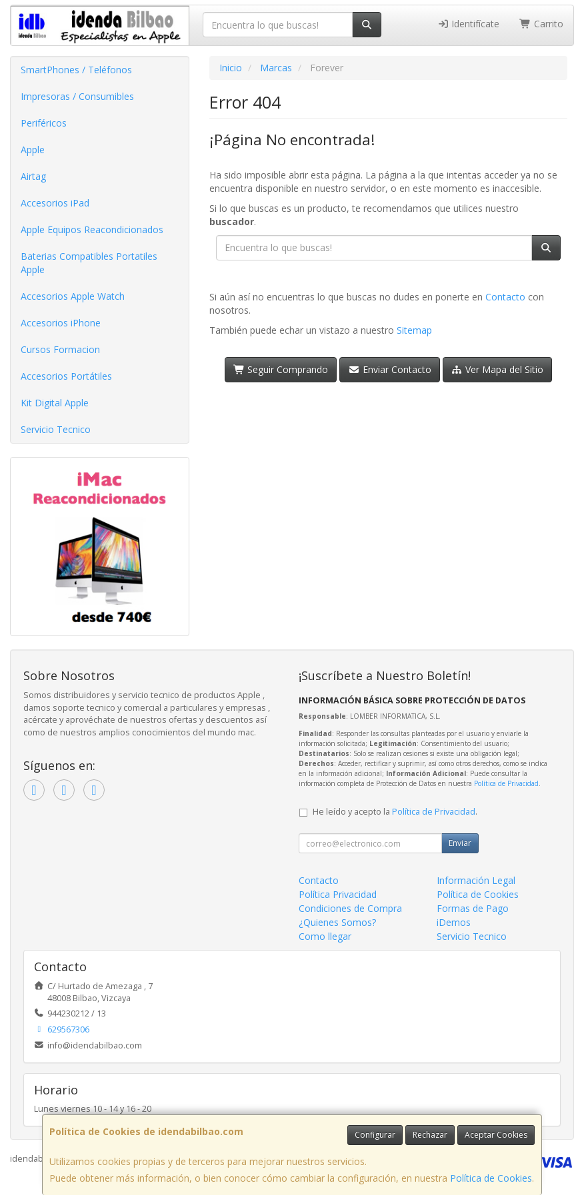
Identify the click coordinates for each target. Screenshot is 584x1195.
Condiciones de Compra (350, 908)
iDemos (454, 922)
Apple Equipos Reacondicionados (92, 229)
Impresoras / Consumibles (77, 96)
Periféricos (44, 123)
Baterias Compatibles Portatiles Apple (89, 263)
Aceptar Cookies (496, 1134)
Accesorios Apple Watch (73, 296)
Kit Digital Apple (55, 402)
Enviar (460, 843)
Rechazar (430, 1134)
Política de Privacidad (506, 783)
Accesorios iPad (55, 203)
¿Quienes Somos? (337, 922)
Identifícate (468, 23)
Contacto (505, 296)
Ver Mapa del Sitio (497, 369)
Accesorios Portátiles (66, 376)
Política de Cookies (491, 1178)
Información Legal (476, 880)
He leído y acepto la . (395, 811)
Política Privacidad (338, 894)
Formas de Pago (473, 908)
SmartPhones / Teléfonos (76, 69)
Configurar (375, 1134)
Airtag (33, 176)
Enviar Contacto (389, 369)
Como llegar (325, 936)
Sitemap (414, 330)
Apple (33, 149)
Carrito (541, 23)
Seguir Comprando (281, 369)
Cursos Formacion (60, 349)
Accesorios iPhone (61, 322)
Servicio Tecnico (56, 429)
